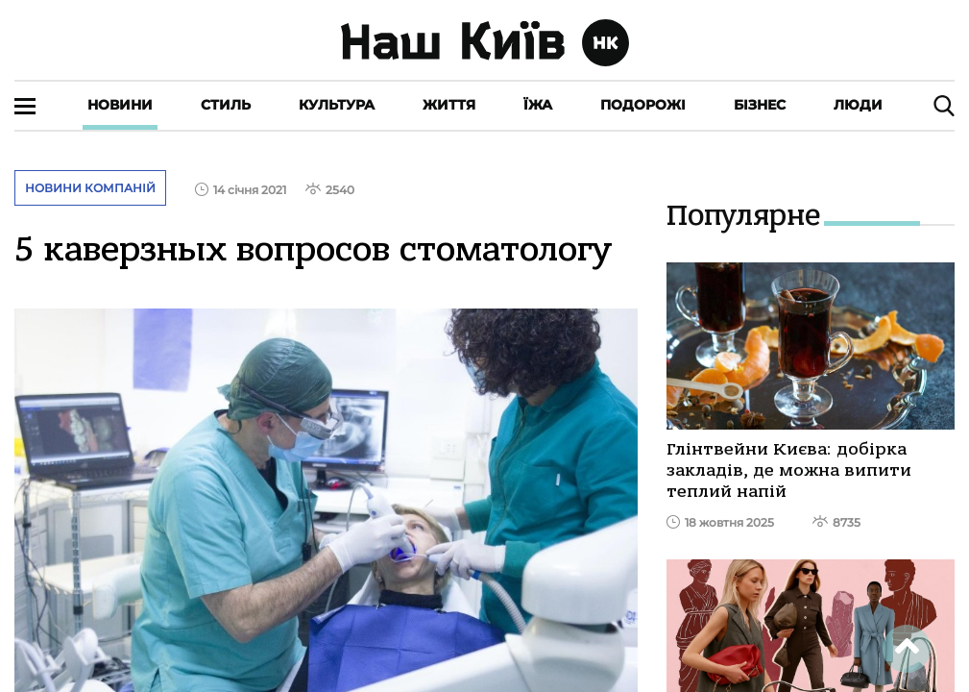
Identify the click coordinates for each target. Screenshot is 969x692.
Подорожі (643, 104)
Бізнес (760, 104)
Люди (858, 104)
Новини (120, 104)
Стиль (226, 104)
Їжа (537, 104)
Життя (449, 104)
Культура (337, 104)
